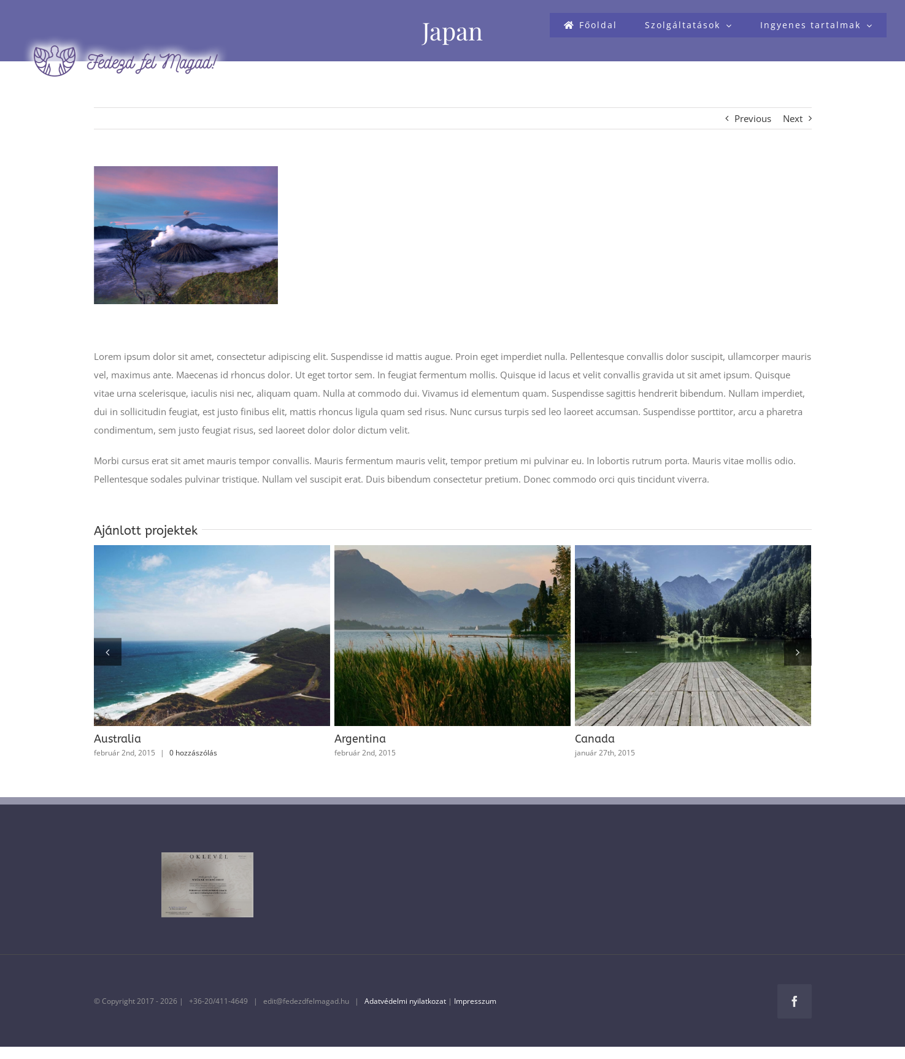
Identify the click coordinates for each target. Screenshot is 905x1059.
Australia (117, 739)
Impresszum (475, 1001)
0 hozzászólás (193, 752)
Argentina (360, 739)
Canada (595, 739)
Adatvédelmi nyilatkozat (405, 1001)
